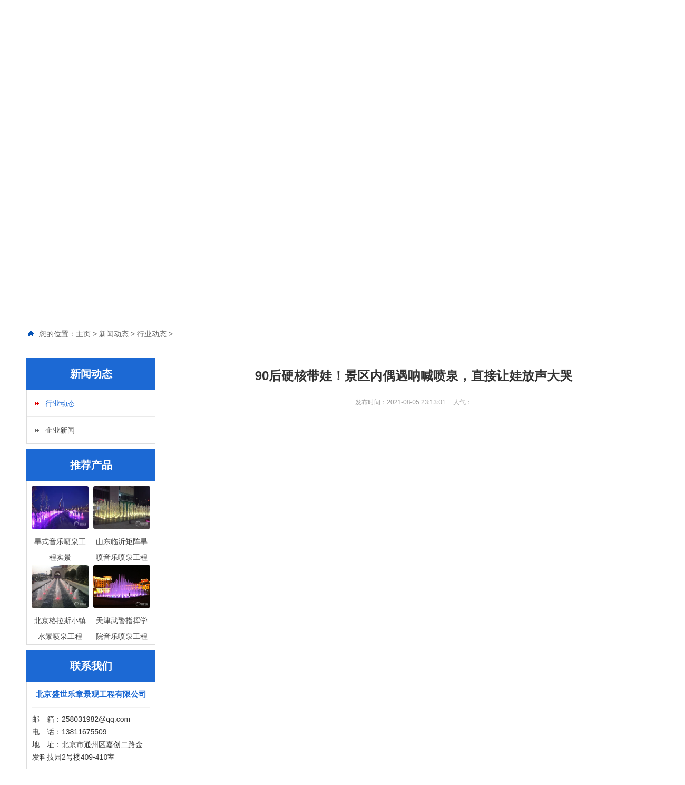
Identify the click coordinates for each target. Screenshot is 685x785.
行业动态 (60, 403)
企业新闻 (60, 430)
